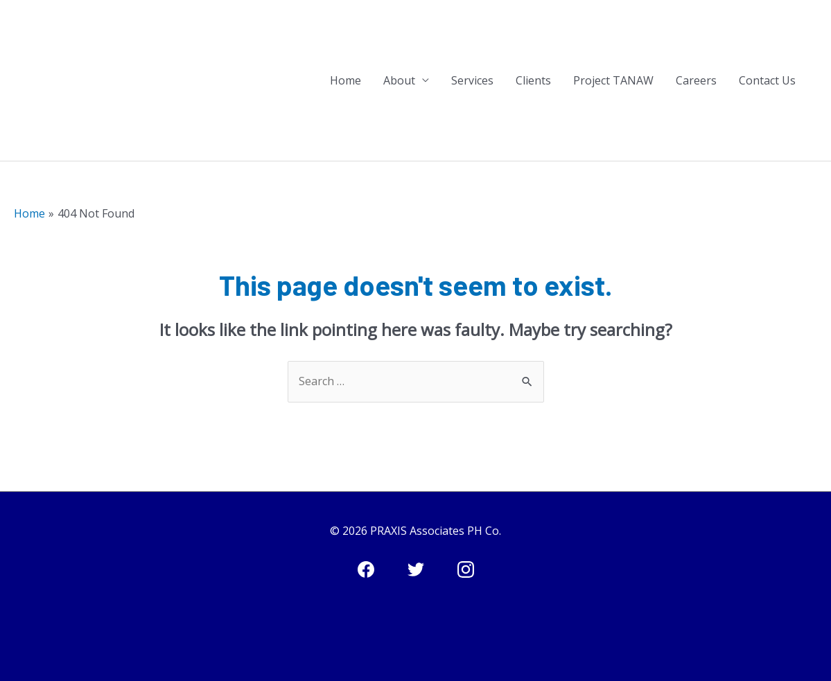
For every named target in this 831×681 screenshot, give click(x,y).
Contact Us (767, 80)
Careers (696, 80)
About (399, 80)
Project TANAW (613, 80)
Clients (533, 80)
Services (472, 80)
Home (345, 80)
